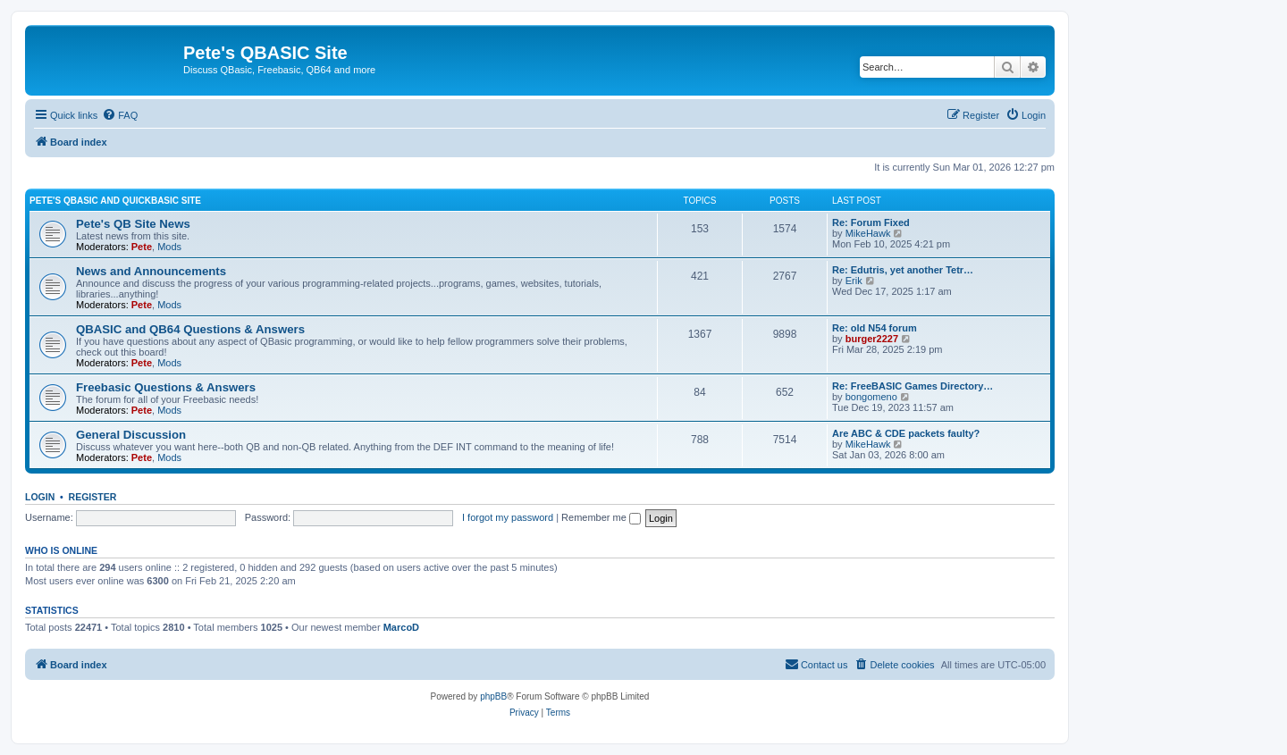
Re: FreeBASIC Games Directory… (912, 386)
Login (40, 496)
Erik (853, 280)
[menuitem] (120, 115)
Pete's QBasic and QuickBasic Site (115, 201)
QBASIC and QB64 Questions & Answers (190, 329)
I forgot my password (507, 517)
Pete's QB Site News (133, 224)
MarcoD (401, 627)
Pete (141, 246)
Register (93, 496)
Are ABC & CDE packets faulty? (906, 433)
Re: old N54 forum (874, 328)
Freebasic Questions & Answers (166, 387)
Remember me (601, 517)
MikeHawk (868, 233)
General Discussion (131, 434)
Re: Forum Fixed (871, 222)
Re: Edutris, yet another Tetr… (902, 269)
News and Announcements (151, 271)
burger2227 (871, 338)
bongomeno (871, 396)
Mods (169, 246)
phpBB (493, 696)
